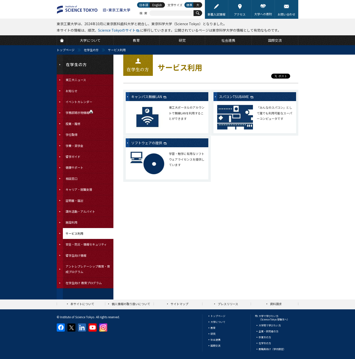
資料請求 (276, 304)
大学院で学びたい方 (270, 325)
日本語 (143, 5)
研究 (213, 334)
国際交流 (215, 345)
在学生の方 (91, 50)
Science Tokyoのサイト (117, 30)
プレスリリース (228, 304)
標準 (189, 5)
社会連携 (215, 339)
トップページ (65, 50)
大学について (218, 322)
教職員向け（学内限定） (272, 349)
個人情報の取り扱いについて (131, 304)
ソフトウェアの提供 (147, 142)
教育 (213, 328)
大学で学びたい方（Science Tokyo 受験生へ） (274, 317)
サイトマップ (179, 304)
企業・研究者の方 (268, 331)
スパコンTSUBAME (234, 96)
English (157, 5)
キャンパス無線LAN (147, 96)
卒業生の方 (265, 337)
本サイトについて (82, 304)
